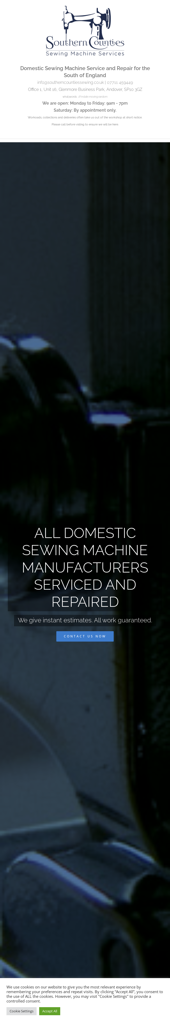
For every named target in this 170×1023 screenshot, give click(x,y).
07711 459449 (120, 82)
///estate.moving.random (92, 96)
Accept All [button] (49, 1011)
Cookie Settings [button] (21, 1011)
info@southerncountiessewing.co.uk (70, 82)
